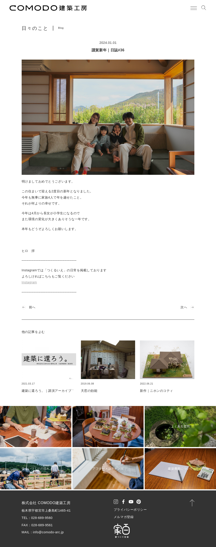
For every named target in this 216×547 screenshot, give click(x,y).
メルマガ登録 (124, 517)
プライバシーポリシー (130, 509)
